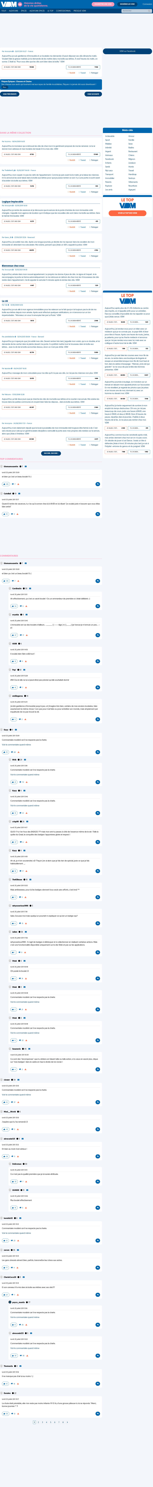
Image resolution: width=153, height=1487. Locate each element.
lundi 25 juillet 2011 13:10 (10, 1086)
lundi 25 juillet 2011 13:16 (18, 1308)
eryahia (15, 615)
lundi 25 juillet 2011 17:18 (18, 912)
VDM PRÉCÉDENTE (9, 94)
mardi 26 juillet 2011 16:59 (19, 1055)
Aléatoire (13, 11)
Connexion (147, 4)
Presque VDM (80, 11)
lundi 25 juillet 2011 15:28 (19, 676)
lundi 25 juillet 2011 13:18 (18, 766)
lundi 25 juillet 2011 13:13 (18, 595)
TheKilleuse (17, 880)
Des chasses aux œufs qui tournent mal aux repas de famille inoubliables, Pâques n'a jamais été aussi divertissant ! (48, 85)
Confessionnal (63, 11)
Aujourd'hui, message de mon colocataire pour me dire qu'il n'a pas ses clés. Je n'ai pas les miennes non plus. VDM (50, 373)
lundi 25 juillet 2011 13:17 (10, 500)
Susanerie (16, 1049)
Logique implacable (12, 202)
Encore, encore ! (51, 453)
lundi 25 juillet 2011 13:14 (18, 1170)
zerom (7, 1250)
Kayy (6, 730)
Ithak (14, 961)
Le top (50, 11)
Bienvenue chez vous (13, 266)
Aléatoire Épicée (37, 11)
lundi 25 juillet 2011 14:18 (18, 857)
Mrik (14, 760)
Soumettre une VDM (103, 4)
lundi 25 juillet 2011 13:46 (19, 797)
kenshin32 (8, 1218)
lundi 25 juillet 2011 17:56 (19, 938)
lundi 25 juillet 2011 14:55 (19, 650)
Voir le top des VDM (127, 213)
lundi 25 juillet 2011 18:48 (19, 967)
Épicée (24, 11)
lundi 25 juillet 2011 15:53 (19, 886)
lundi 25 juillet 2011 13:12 (10, 1145)
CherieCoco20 (10, 1277)
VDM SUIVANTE (93, 94)
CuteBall (7, 494)
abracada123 (9, 1139)
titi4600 (15, 1190)
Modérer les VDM (127, 4)
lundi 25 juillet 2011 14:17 (18, 828)
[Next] (67, 1422)
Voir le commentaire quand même (16, 745)
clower (7, 1080)
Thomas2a (8, 1366)
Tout (3, 11)
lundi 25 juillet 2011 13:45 (19, 621)
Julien (15, 932)
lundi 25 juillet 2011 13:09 (10, 472)
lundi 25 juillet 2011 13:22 (19, 1339)
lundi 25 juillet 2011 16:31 (18, 702)
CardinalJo (17, 589)
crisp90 (15, 822)
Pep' (14, 670)
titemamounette (11, 467)
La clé (5, 301)
